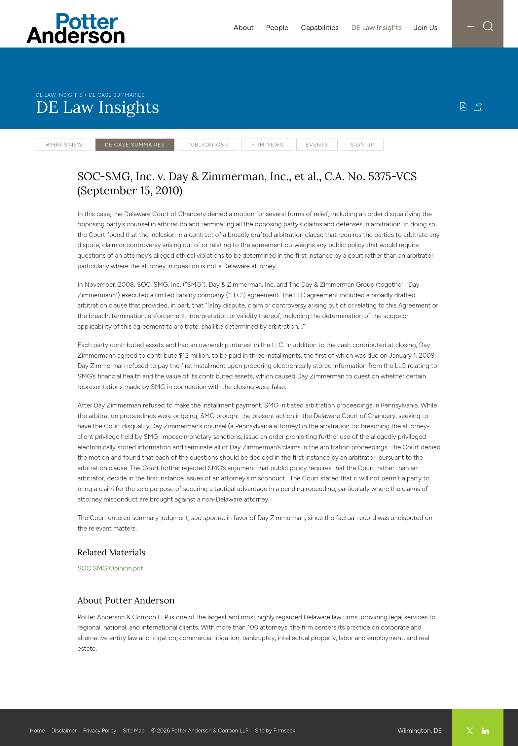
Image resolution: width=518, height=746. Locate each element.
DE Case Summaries (117, 95)
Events (317, 145)
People (277, 27)
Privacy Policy (99, 730)
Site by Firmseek (275, 730)
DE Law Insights (376, 27)
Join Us (425, 27)
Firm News (267, 145)
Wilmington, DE (419, 730)
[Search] (488, 26)
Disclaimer (63, 730)
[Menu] (467, 27)
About (244, 27)
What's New (64, 145)
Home (37, 730)
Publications (208, 145)
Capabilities (320, 27)
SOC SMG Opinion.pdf (110, 568)
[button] (478, 106)
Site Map (134, 730)
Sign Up (362, 145)
